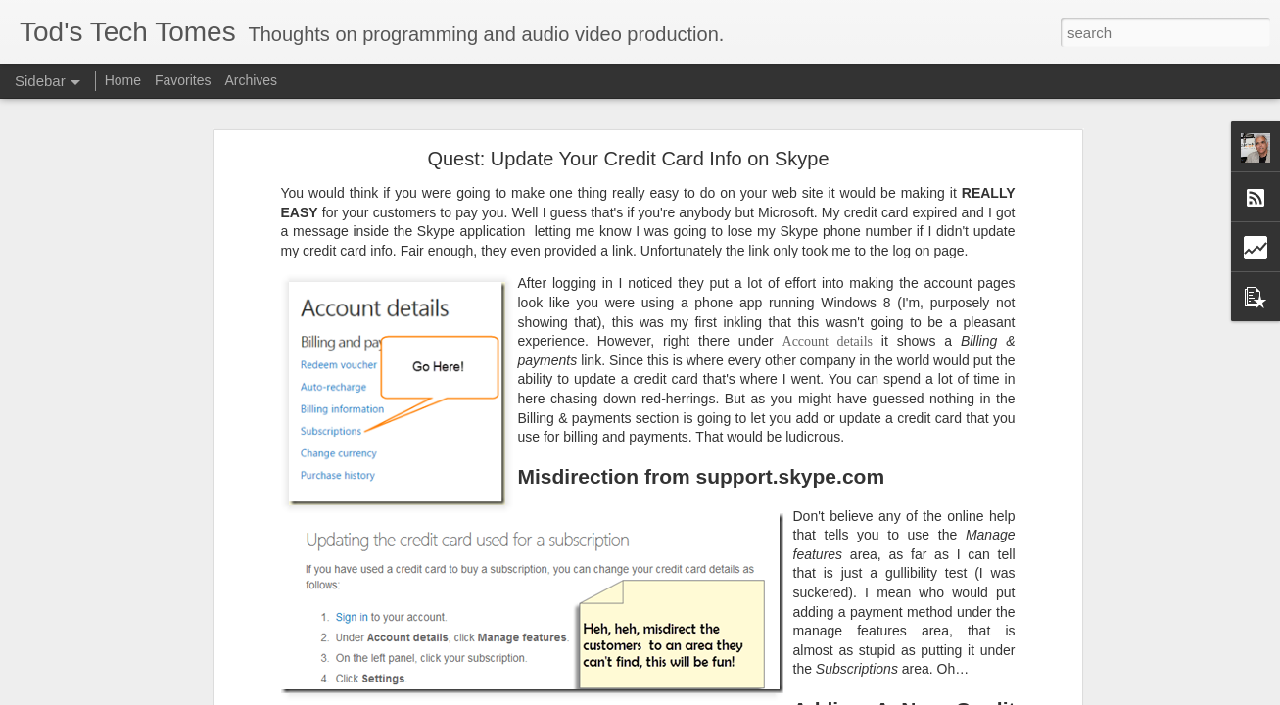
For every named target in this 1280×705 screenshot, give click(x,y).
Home (123, 80)
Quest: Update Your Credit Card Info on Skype (628, 101)
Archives (250, 80)
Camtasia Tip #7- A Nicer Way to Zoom (149, 692)
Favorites (183, 80)
